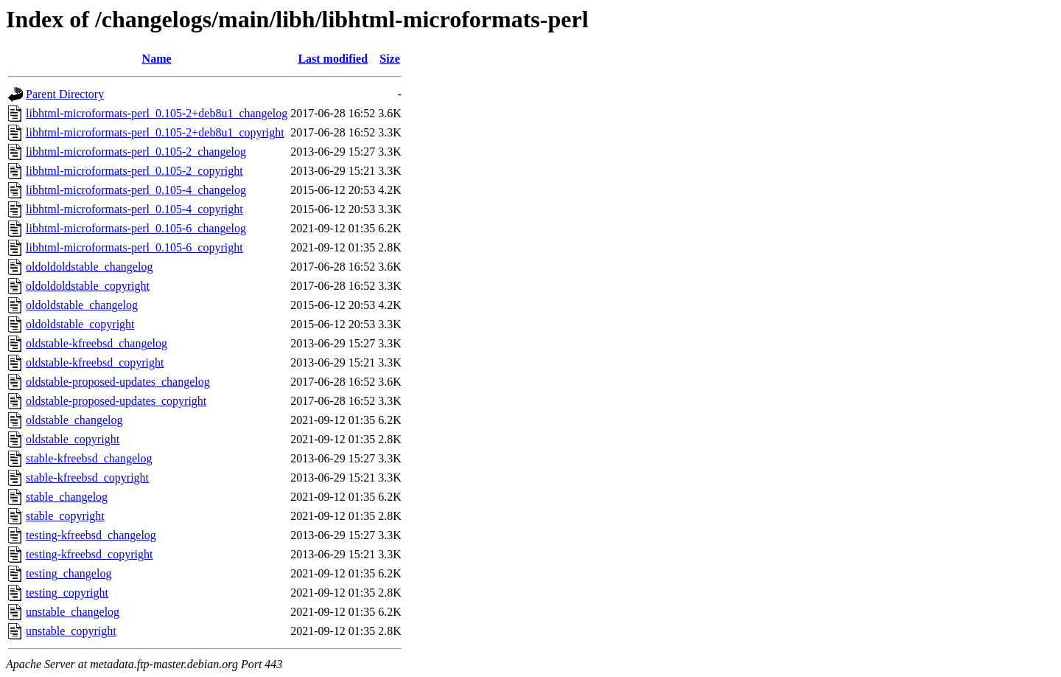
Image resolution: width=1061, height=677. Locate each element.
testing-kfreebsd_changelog (91, 535)
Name (157, 58)
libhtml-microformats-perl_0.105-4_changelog (136, 190)
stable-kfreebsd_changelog (89, 458)
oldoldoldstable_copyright (88, 286)
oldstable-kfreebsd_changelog (96, 343)
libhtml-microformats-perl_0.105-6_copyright (134, 247)
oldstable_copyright (72, 439)
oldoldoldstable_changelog (89, 266)
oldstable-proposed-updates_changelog (118, 381)
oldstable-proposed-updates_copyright (116, 401)
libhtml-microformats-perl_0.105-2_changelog (136, 151)
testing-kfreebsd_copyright (89, 554)
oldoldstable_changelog (82, 305)
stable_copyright (65, 516)
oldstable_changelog (74, 420)
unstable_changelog (72, 611)
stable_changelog (67, 496)
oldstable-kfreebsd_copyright (95, 362)
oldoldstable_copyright (80, 324)
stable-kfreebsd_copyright (87, 477)
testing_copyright (67, 592)
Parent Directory (65, 94)
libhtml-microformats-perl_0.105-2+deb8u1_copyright (155, 132)
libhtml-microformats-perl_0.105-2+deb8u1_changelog (156, 113)
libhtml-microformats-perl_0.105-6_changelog (136, 228)
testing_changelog (68, 573)
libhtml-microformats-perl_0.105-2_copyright (134, 170)
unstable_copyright (71, 631)
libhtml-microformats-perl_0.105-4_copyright (134, 209)
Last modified (333, 58)
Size (389, 58)
